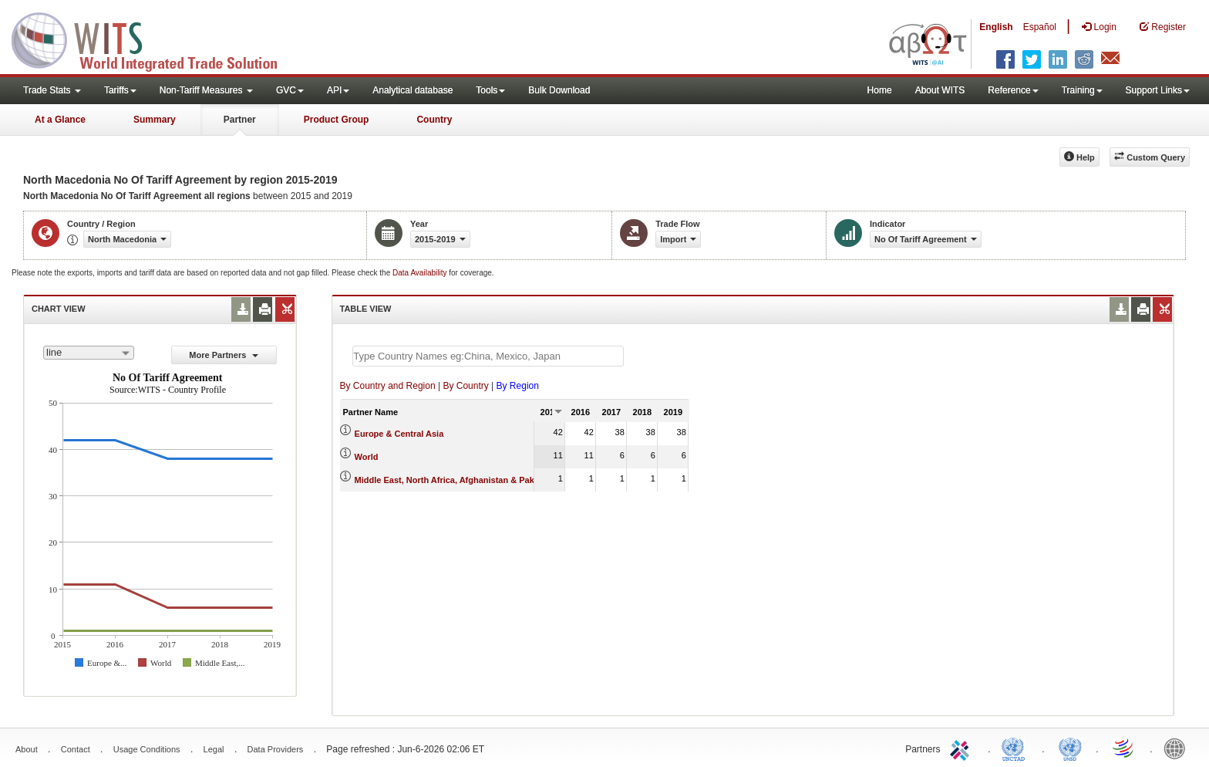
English (995, 27)
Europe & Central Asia (399, 433)
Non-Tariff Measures (206, 90)
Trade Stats (52, 90)
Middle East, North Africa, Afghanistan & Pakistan (454, 480)
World (367, 456)
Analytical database (412, 90)
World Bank (1178, 747)
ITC (962, 747)
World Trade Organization (1124, 747)
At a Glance (60, 119)
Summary (154, 119)
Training (1082, 90)
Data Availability (420, 273)
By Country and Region (388, 385)
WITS (154, 38)
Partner (240, 119)
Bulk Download (559, 90)
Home (879, 90)
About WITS (940, 90)
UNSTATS (1070, 747)
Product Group (336, 119)
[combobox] (88, 353)
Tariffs (120, 90)
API (338, 90)
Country (434, 119)
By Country (465, 385)
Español (1039, 27)
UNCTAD (1016, 747)
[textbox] (488, 356)
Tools (490, 90)
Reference (1013, 90)
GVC (290, 90)
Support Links (1158, 90)
